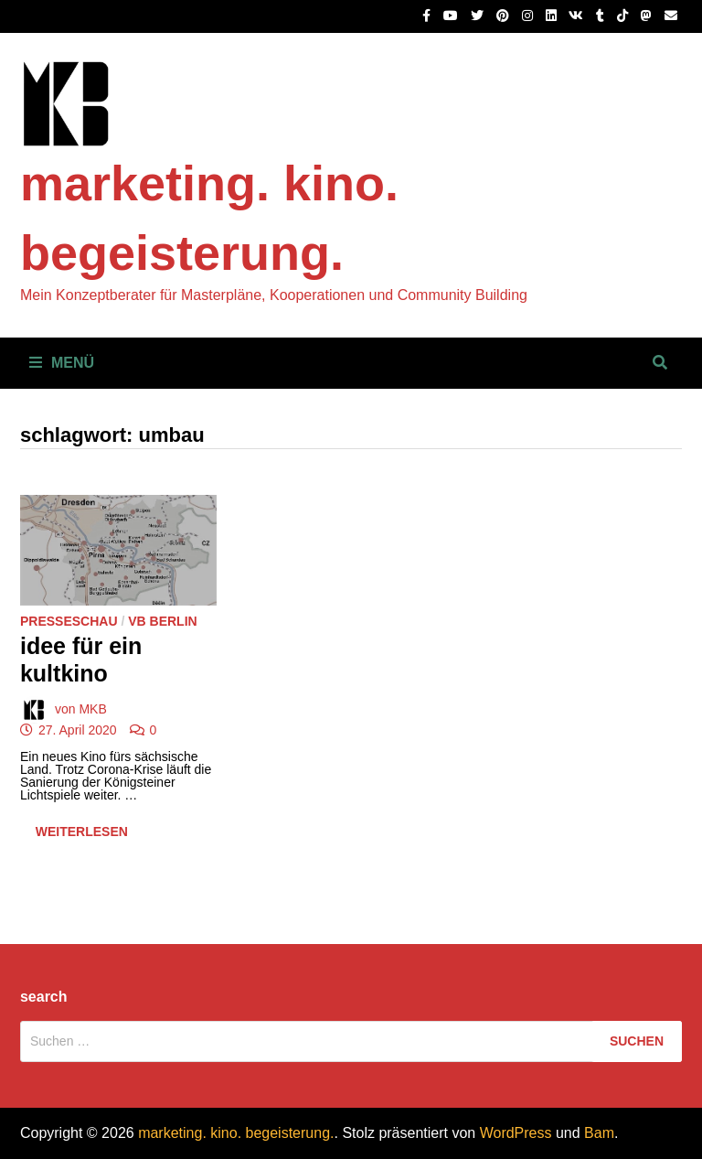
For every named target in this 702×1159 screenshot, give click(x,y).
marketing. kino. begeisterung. (236, 1133)
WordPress (516, 1133)
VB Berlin (162, 621)
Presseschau (69, 621)
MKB (92, 708)
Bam (599, 1133)
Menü (61, 362)
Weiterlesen (81, 835)
